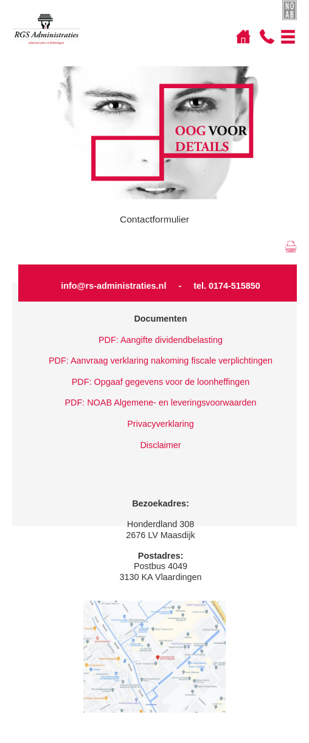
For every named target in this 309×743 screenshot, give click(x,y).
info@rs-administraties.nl (113, 286)
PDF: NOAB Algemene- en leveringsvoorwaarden (160, 402)
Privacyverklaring (160, 424)
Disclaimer (160, 445)
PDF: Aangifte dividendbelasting (161, 340)
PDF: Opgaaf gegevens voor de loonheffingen (161, 382)
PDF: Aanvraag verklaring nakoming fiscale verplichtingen (161, 360)
